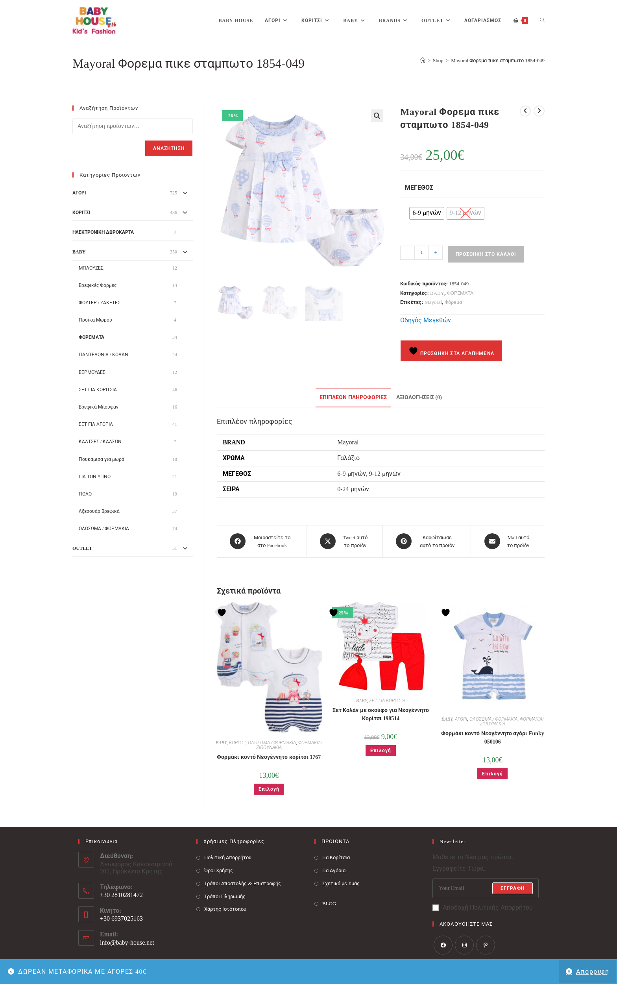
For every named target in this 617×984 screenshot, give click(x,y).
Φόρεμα (453, 302)
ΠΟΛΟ (85, 494)
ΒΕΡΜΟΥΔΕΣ (92, 372)
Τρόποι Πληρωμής (225, 896)
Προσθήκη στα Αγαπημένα (451, 351)
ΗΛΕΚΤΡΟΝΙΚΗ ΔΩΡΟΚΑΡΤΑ (103, 232)
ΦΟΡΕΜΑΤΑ (460, 293)
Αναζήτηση (169, 148)
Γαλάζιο (348, 458)
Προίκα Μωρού (95, 320)
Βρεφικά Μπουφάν (98, 407)
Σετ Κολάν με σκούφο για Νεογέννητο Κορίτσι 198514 (381, 714)
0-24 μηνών (353, 489)
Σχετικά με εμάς (341, 883)
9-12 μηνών (385, 473)
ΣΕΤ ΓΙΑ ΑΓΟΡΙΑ (96, 424)
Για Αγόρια (333, 870)
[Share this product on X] (345, 541)
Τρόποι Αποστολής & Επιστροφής (242, 883)
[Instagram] (464, 944)
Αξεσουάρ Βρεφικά (99, 511)
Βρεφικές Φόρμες (97, 285)
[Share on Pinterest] (427, 541)
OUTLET (82, 548)
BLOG (329, 903)
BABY (437, 293)
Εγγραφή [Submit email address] (513, 888)
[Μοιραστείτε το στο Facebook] (262, 541)
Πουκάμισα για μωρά (101, 459)
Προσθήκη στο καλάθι (486, 254)
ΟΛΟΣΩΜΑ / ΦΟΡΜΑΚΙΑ (272, 742)
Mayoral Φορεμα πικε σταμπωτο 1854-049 (498, 60)
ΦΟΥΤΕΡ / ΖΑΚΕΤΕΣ (99, 302)
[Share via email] (508, 541)
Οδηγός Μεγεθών (425, 320)
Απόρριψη (592, 971)
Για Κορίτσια (336, 857)
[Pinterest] (485, 944)
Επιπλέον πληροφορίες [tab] (353, 397)
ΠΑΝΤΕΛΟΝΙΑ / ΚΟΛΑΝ (103, 354)
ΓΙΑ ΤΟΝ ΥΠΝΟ (95, 476)
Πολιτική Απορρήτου (227, 857)
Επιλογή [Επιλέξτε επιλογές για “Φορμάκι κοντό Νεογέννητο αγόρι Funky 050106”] (492, 773)
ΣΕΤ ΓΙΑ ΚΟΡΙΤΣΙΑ (387, 700)
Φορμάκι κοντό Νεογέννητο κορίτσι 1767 (269, 757)
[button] (377, 115)
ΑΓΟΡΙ (461, 718)
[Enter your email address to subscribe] (485, 888)
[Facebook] (443, 944)
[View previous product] (525, 111)
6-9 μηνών (351, 473)
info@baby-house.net (127, 942)
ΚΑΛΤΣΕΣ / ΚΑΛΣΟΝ (100, 441)
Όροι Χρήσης (218, 870)
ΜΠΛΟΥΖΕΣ (91, 268)
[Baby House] (422, 60)
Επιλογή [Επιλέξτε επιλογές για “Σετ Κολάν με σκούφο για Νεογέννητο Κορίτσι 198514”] (380, 750)
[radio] (426, 213)
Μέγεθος (419, 187)
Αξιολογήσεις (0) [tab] (419, 397)
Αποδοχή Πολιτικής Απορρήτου (482, 907)
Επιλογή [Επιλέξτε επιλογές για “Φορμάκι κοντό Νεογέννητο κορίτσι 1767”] (269, 789)
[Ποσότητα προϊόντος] (421, 253)
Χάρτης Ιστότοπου (225, 909)
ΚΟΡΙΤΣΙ (237, 742)
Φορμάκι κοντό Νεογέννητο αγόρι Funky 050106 (492, 737)
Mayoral (433, 302)
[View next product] (539, 111)
